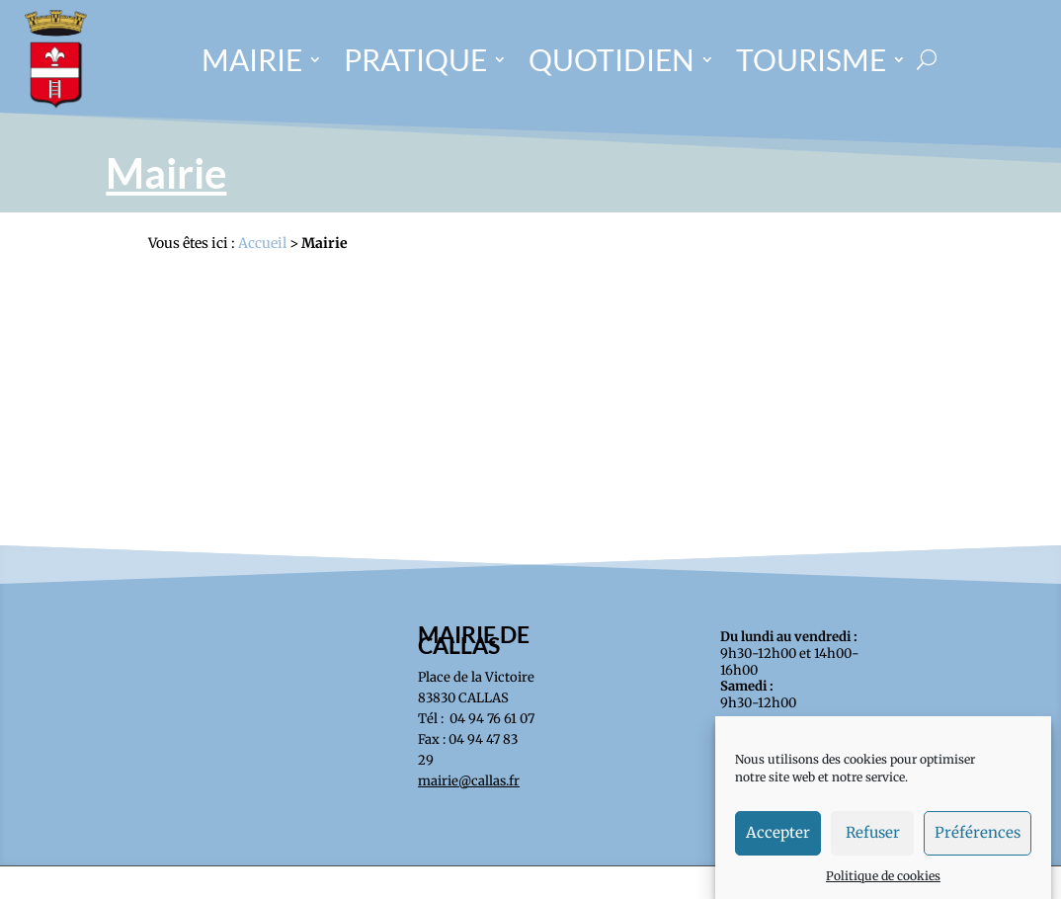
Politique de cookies (883, 882)
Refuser (873, 840)
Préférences (977, 840)
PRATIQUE (415, 59)
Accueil (262, 243)
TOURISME (811, 59)
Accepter (778, 840)
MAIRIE (252, 59)
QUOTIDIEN (611, 59)
